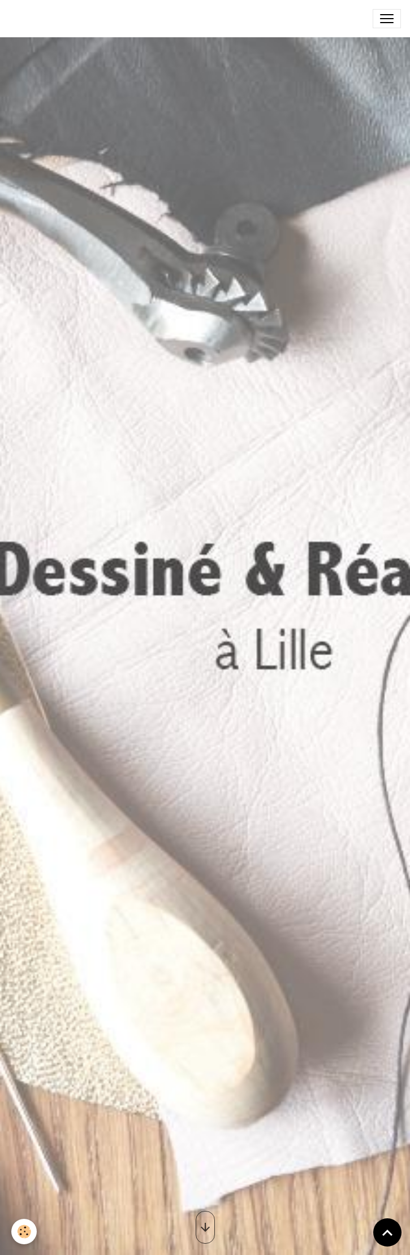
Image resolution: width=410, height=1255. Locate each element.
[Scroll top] (387, 1232)
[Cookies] (24, 1231)
